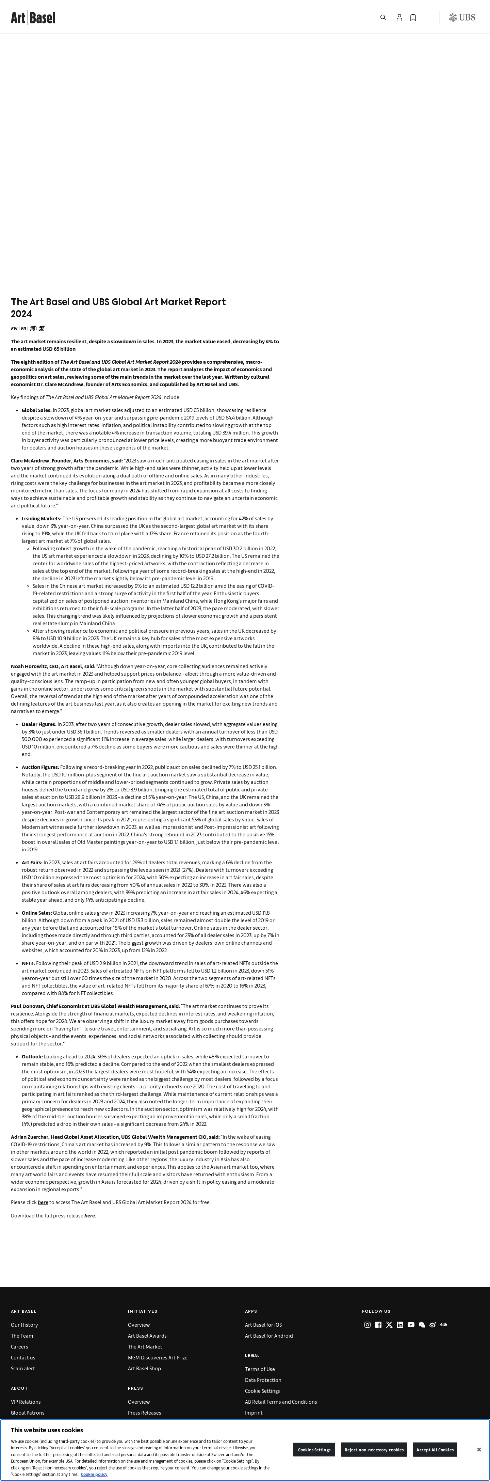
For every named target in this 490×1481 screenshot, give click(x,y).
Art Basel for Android (269, 1335)
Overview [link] (139, 1324)
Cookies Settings (314, 1449)
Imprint (254, 1412)
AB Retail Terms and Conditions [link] (281, 1401)
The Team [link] (22, 1335)
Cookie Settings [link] (262, 1390)
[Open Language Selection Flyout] (427, 17)
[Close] (479, 1449)
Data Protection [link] (263, 1379)
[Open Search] (383, 17)
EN (14, 328)
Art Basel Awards (147, 1335)
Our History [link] (24, 1324)
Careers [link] (19, 1346)
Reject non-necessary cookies (374, 1449)
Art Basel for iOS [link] (263, 1324)
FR (23, 328)
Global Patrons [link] (28, 1412)
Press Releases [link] (144, 1412)
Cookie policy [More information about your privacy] (94, 1474)
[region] (245, 1450)
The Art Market (145, 1346)
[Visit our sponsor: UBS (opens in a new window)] (462, 17)
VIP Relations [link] (26, 1401)
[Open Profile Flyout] (399, 17)
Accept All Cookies (434, 1449)
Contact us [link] (23, 1357)
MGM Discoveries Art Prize (157, 1357)
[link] (33, 16)
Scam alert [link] (23, 1368)
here (43, 1202)
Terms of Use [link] (260, 1369)
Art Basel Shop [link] (144, 1368)
